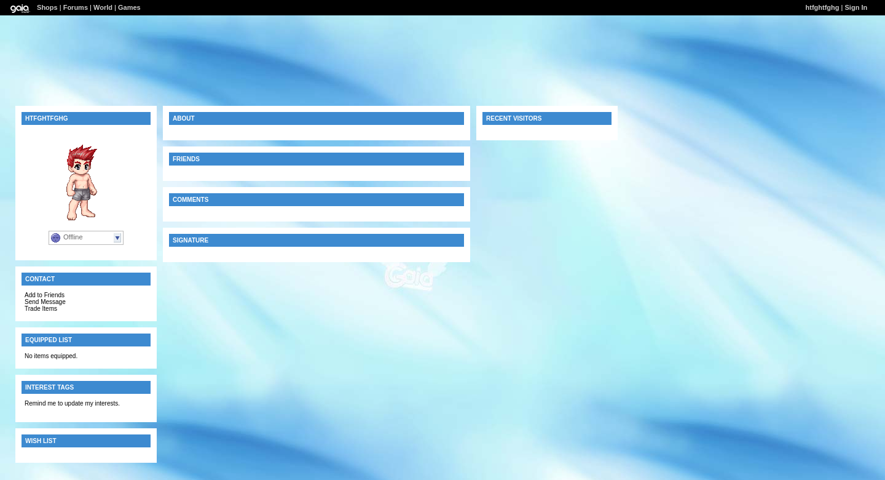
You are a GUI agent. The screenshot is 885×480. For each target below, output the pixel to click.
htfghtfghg (823, 7)
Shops (47, 7)
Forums (75, 7)
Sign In (856, 7)
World (102, 7)
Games (129, 7)
